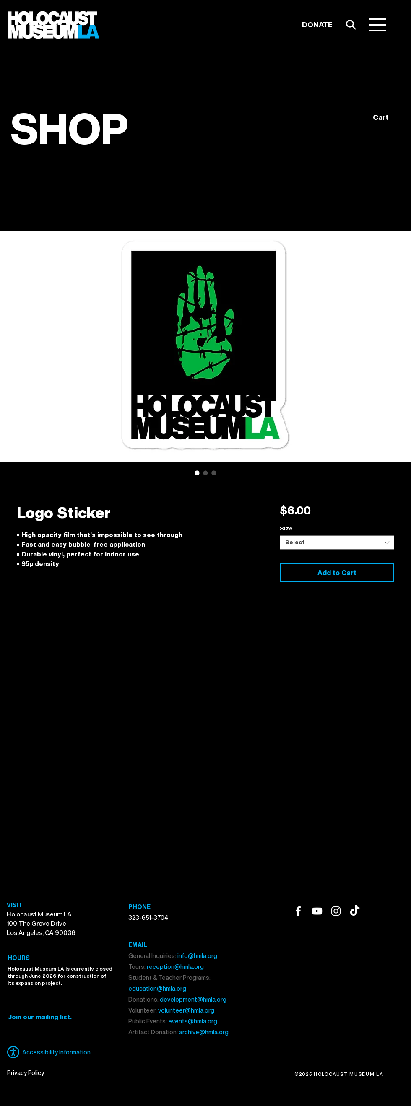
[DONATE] (317, 24)
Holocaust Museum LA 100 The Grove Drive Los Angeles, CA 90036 (41, 923)
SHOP (69, 128)
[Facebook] (298, 911)
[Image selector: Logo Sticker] (197, 473)
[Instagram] (336, 911)
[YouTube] (317, 911)
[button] (377, 24)
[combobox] (337, 542)
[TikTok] (355, 911)
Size (286, 528)
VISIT (15, 905)
